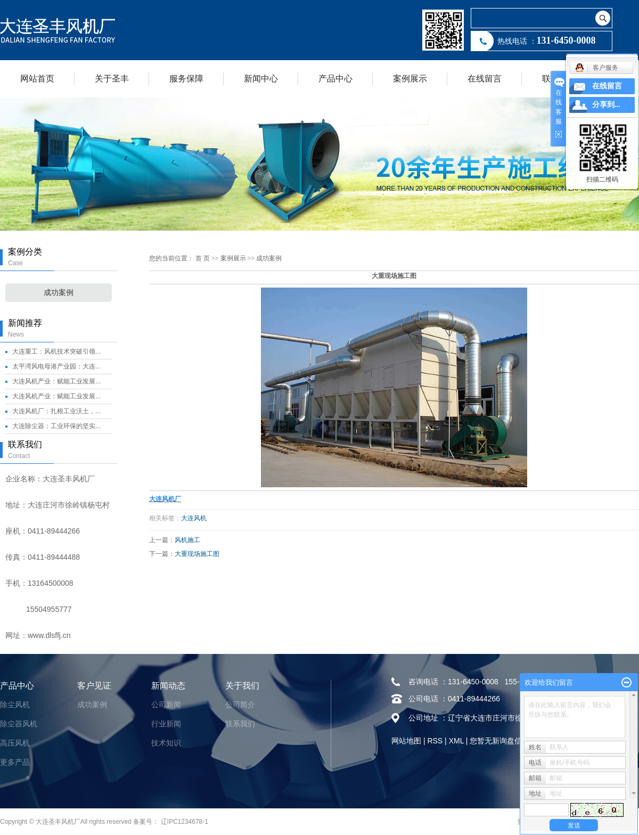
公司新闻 (166, 704)
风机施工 (187, 540)
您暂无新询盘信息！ (503, 740)
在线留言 (485, 78)
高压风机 (15, 743)
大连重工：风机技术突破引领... (56, 351)
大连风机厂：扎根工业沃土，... (56, 411)
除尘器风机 (18, 723)
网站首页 (37, 78)
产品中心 (335, 78)
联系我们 (240, 723)
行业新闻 (166, 723)
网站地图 (406, 740)
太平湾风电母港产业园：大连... (56, 366)
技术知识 (166, 743)
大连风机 (194, 518)
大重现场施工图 (197, 554)
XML (456, 740)
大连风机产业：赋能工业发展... (56, 381)
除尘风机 (15, 704)
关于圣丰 (112, 78)
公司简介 (240, 704)
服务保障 (186, 78)
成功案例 (58, 293)
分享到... (606, 105)
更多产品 (15, 762)
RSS (435, 740)
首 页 (202, 258)
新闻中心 (261, 78)
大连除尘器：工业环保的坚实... (56, 426)
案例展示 (410, 78)
